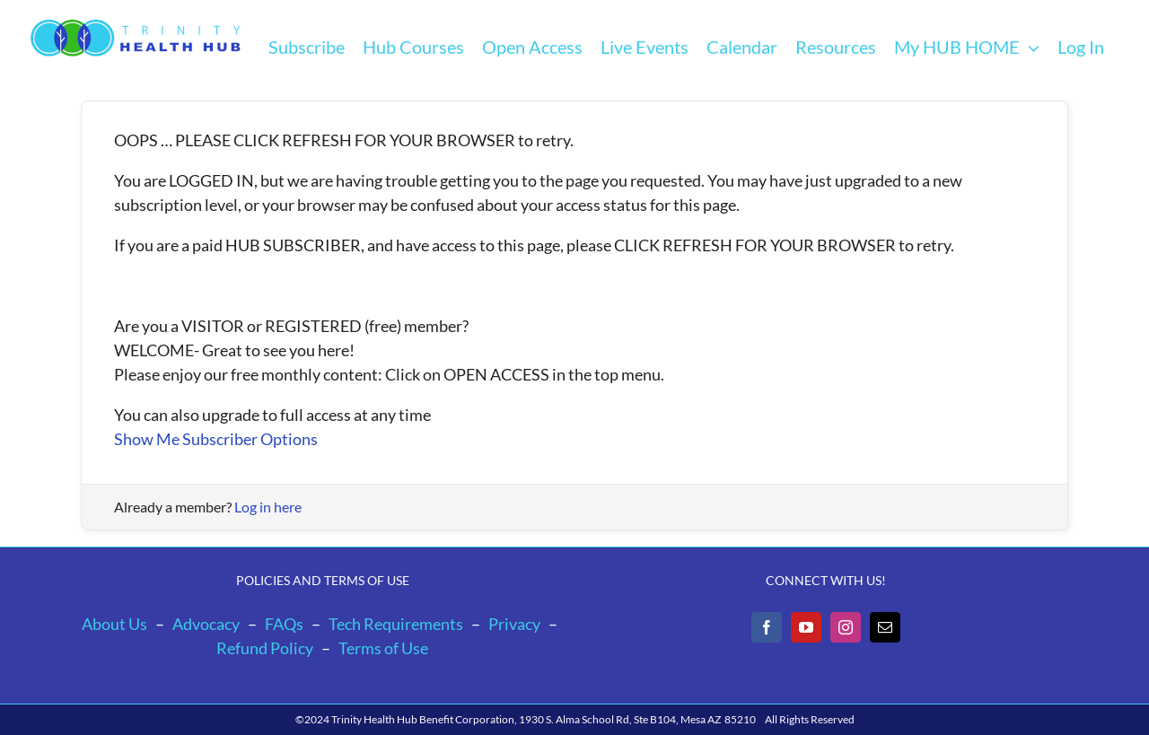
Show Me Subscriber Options (216, 439)
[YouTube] (806, 627)
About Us (114, 624)
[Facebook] (766, 627)
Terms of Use (383, 648)
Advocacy (206, 624)
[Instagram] (845, 627)
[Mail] (885, 627)
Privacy (514, 624)
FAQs (284, 624)
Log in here (268, 506)
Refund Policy (264, 648)
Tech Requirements (396, 624)
